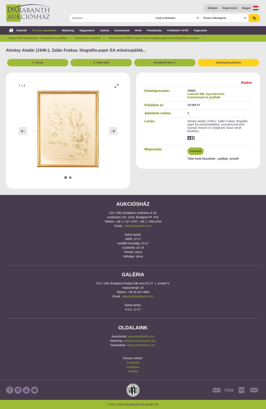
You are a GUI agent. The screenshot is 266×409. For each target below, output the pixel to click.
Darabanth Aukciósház (29, 13)
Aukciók (18, 30)
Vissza (37, 62)
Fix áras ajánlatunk (44, 30)
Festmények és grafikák (203, 97)
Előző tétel (101, 62)
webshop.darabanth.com (140, 340)
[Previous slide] (22, 131)
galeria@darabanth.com (138, 296)
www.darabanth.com (141, 336)
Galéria (104, 30)
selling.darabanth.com (141, 345)
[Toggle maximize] (116, 86)
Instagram (133, 367)
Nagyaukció (87, 30)
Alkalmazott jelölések (228, 62)
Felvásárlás (154, 30)
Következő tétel (165, 62)
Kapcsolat (200, 30)
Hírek (138, 30)
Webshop (68, 30)
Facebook (195, 151)
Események (122, 30)
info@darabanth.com (137, 226)
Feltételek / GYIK (177, 30)
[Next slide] (113, 131)
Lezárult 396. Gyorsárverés (206, 94)
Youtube (133, 371)
